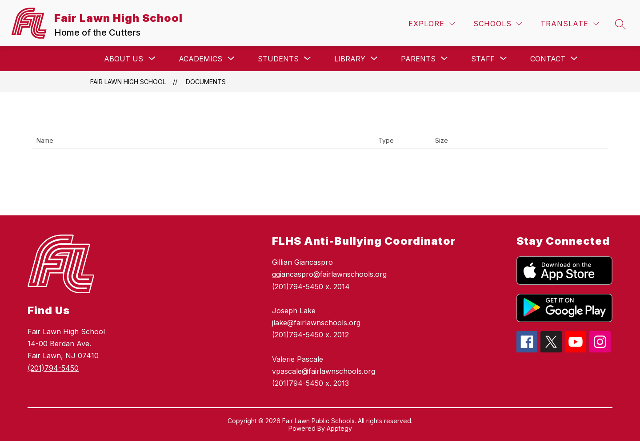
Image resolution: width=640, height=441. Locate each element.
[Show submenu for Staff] (483, 58)
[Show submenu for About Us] (123, 58)
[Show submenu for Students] (278, 58)
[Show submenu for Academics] (200, 58)
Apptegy (339, 428)
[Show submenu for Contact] (547, 58)
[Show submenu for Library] (349, 58)
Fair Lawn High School (128, 81)
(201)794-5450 (53, 368)
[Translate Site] (569, 23)
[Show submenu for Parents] (418, 58)
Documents (206, 81)
